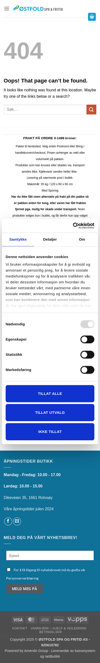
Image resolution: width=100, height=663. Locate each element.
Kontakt (19, 628)
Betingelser (50, 632)
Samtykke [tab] (18, 239)
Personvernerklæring (22, 578)
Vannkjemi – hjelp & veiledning (59, 628)
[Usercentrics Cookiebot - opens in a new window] (72, 225)
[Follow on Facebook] (8, 521)
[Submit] (91, 109)
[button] (7, 8)
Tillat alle (50, 393)
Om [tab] (82, 239)
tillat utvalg (50, 412)
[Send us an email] (17, 521)
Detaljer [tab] (50, 239)
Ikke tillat (50, 431)
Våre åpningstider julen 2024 (29, 509)
